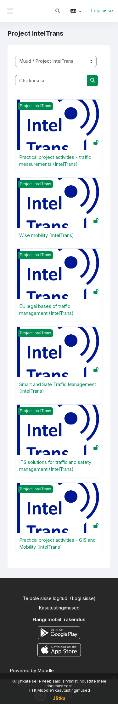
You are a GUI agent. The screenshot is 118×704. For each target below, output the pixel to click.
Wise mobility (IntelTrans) (46, 235)
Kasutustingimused (59, 608)
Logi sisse (102, 11)
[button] (57, 11)
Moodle (45, 670)
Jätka (59, 698)
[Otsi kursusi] (51, 80)
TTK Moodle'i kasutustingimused (59, 690)
